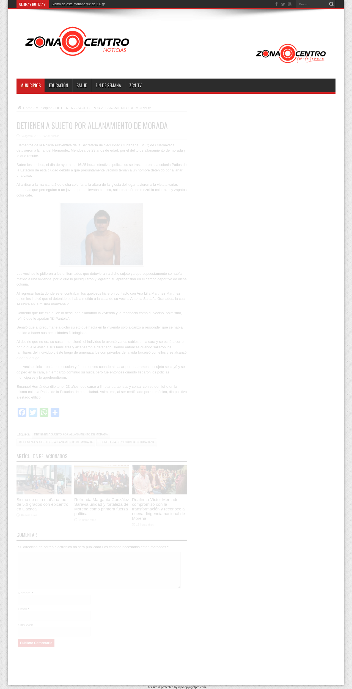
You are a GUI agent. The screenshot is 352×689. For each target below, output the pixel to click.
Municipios (30, 85)
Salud (81, 85)
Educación (58, 85)
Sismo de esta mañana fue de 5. (75, 4)
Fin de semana (108, 85)
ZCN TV (135, 85)
